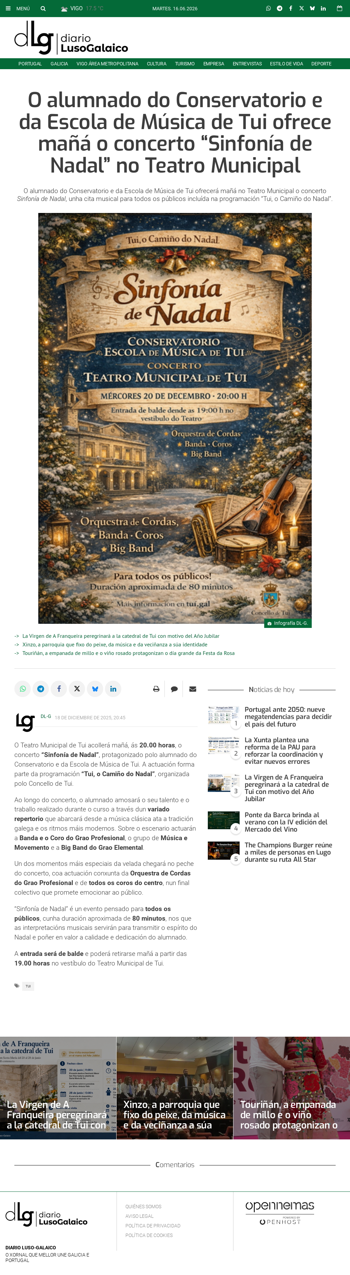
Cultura (156, 63)
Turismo (185, 63)
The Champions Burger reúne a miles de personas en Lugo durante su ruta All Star (288, 852)
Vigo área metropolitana (107, 63)
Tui (28, 986)
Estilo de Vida (286, 63)
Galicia (59, 63)
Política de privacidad (152, 1225)
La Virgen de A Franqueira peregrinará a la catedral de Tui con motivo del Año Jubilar (121, 635)
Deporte (321, 63)
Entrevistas (247, 63)
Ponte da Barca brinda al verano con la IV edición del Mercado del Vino (286, 822)
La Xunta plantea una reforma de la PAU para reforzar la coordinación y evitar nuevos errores (284, 751)
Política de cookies (149, 1235)
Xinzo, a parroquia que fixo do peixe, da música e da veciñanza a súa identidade (115, 644)
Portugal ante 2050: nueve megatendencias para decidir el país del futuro (288, 716)
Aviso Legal (139, 1216)
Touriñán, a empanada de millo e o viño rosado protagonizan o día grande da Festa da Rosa (129, 652)
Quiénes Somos (143, 1206)
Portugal (30, 63)
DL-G (46, 716)
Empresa (213, 63)
